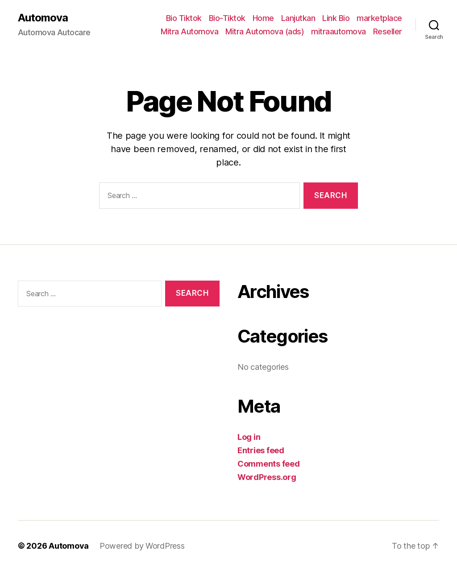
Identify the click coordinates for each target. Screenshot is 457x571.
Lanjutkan (298, 18)
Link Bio (335, 18)
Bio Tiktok (184, 18)
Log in (248, 437)
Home (263, 18)
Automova (43, 17)
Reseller (387, 31)
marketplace (379, 18)
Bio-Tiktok (227, 18)
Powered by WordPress (142, 545)
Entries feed (260, 450)
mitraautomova (338, 31)
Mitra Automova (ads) (264, 31)
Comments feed (268, 463)
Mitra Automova (189, 31)
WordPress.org (266, 477)
